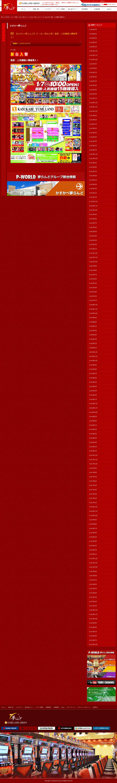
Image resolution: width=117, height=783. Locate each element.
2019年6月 (94, 378)
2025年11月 (94, 55)
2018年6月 (94, 429)
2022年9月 (94, 214)
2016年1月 (94, 554)
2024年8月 (94, 120)
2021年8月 (94, 270)
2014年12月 (94, 610)
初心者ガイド (28, 707)
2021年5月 (94, 283)
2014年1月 (94, 640)
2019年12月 (94, 352)
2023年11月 (94, 154)
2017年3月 (94, 494)
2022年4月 (94, 236)
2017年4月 (94, 489)
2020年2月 (94, 343)
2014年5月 (94, 636)
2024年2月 (94, 145)
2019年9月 (94, 365)
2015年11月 (94, 563)
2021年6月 (94, 279)
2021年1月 (94, 300)
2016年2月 (94, 550)
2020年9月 (94, 317)
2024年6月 (94, 128)
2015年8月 (94, 575)
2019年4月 (94, 386)
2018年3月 (94, 442)
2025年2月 (94, 94)
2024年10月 (94, 111)
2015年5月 (94, 588)
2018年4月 (94, 438)
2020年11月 (94, 309)
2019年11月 (94, 356)
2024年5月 (94, 133)
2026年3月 (94, 38)
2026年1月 (94, 47)
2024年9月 (94, 115)
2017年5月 (94, 485)
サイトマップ (86, 1)
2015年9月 (94, 571)
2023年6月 (94, 175)
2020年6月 (94, 330)
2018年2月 (94, 447)
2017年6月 (94, 481)
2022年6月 (94, 227)
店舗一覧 (10, 707)
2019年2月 (94, 395)
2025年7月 (94, 72)
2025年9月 (94, 64)
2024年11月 (94, 107)
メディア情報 (14, 17)
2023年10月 (94, 158)
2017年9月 (94, 468)
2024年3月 (94, 141)
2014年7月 (94, 631)
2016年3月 (94, 545)
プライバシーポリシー (83, 707)
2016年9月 (94, 520)
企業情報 (56, 707)
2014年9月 (94, 623)
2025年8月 (94, 68)
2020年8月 (94, 322)
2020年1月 (94, 348)
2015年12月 (94, 558)
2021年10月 (94, 262)
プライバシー (95, 1)
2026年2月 (94, 42)
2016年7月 (94, 528)
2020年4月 (94, 335)
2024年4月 (94, 137)
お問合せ (102, 1)
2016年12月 (94, 507)
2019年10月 (94, 360)
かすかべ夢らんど (23, 17)
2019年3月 (94, 391)
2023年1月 (94, 197)
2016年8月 (94, 524)
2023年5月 (94, 180)
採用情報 (48, 707)
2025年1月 (94, 98)
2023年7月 (94, 171)
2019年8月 (94, 369)
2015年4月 (94, 593)
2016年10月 (94, 515)
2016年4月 (94, 541)
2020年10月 (94, 313)
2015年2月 (94, 601)
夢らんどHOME (5, 17)
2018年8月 (94, 421)
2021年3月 (94, 292)
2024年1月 (94, 150)
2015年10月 (94, 567)
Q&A (62, 707)
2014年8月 (94, 627)
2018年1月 (94, 451)
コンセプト (19, 707)
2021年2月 (94, 296)
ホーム (3, 707)
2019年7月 (94, 373)
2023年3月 (94, 188)
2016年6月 (94, 532)
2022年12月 (94, 201)
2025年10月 (94, 59)
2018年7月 (94, 425)
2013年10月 (94, 644)
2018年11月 (94, 408)
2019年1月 (94, 399)
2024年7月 (94, 124)
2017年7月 (94, 477)
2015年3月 (94, 597)
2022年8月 (94, 219)
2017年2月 (94, 498)
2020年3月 (94, 339)
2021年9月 (94, 266)
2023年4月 (94, 184)
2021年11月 (94, 257)
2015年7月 (94, 580)
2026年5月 (94, 29)
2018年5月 (94, 434)
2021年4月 (94, 287)
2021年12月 (94, 253)
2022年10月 (94, 210)
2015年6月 (94, 584)
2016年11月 (94, 511)
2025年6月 (94, 77)
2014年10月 (94, 619)
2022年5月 (94, 231)
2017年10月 (94, 464)
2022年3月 (94, 240)
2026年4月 (94, 34)
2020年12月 (94, 305)
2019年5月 (94, 382)
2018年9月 (94, 416)
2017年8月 (94, 472)
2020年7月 (94, 326)
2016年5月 (94, 537)
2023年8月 (94, 167)
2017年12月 (94, 455)
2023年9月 (94, 163)
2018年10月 (94, 412)
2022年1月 (94, 249)
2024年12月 (94, 102)
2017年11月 (94, 459)
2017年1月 (94, 502)
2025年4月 (94, 85)
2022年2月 (94, 244)
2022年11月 (94, 206)
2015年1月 (94, 606)
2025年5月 (94, 81)
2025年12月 (94, 51)
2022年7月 (94, 223)
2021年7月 (94, 274)
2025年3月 (94, 90)
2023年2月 (94, 193)
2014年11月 (94, 614)
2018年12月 (94, 403)
